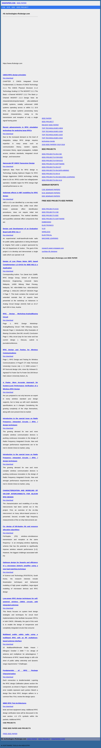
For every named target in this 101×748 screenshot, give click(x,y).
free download (20, 130)
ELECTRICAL (47, 235)
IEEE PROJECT (22, 7)
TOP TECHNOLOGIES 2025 (52, 135)
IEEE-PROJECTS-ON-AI (51, 174)
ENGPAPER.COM (58, 739)
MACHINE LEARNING (50, 238)
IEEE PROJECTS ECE (50, 209)
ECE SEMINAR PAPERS (51, 193)
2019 (59, 144)
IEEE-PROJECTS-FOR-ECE (52, 160)
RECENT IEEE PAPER (50, 125)
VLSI (43, 228)
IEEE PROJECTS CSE (50, 212)
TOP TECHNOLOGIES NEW (52, 128)
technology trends (48, 141)
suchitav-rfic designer (49, 251)
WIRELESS (46, 232)
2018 (63, 144)
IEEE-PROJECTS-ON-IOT (51, 167)
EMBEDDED (46, 222)
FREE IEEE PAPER (10, 734)
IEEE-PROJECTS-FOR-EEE (52, 157)
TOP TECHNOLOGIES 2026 (52, 131)
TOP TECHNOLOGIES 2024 (52, 138)
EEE (13, 7)
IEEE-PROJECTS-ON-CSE (52, 154)
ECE (9, 7)
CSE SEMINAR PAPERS (51, 189)
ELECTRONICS (47, 225)
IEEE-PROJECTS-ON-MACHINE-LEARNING (58, 177)
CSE (4, 7)
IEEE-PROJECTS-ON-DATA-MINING (55, 170)
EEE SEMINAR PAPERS (51, 196)
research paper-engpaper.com (53, 248)
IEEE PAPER (21, 3)
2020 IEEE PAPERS (49, 144)
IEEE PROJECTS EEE (50, 215)
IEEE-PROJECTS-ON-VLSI (52, 180)
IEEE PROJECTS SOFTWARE (53, 164)
